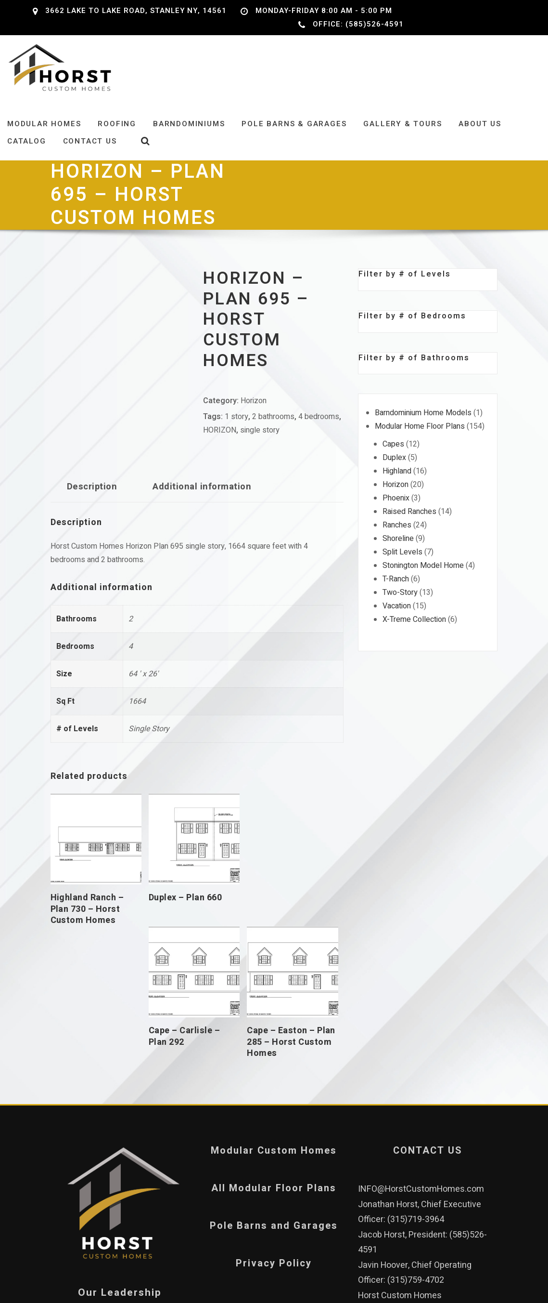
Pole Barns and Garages (274, 1095)
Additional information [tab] (202, 493)
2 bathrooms (273, 423)
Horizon (254, 407)
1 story (236, 423)
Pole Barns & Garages (294, 130)
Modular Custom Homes (274, 1020)
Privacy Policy (274, 1132)
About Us (480, 130)
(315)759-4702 (415, 1149)
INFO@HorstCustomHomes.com (421, 1058)
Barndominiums (189, 130)
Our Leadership (120, 1161)
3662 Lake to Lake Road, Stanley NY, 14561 (136, 10)
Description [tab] (92, 493)
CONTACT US (427, 1020)
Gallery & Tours (402, 130)
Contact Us (90, 148)
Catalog (26, 148)
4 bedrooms (318, 423)
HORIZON (219, 437)
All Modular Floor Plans (273, 1057)
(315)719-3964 (415, 1088)
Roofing (117, 130)
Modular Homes (44, 130)
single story (260, 437)
